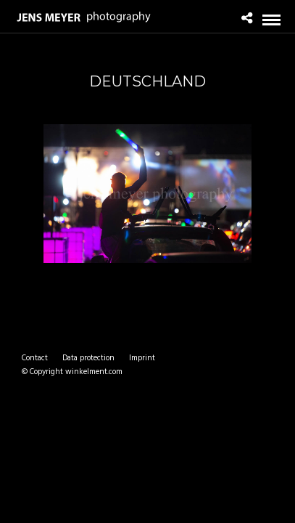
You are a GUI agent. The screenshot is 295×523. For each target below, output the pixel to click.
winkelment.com (93, 371)
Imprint (142, 358)
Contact (35, 358)
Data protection (88, 358)
